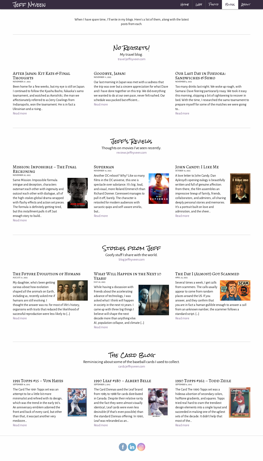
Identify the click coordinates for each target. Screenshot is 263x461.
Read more (20, 113)
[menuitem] (184, 4)
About (245, 4)
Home (185, 4)
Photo (214, 4)
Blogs (230, 4)
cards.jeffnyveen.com (131, 366)
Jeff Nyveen (29, 4)
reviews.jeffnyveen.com (132, 152)
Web (199, 4)
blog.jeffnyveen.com (132, 259)
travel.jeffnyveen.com (131, 59)
